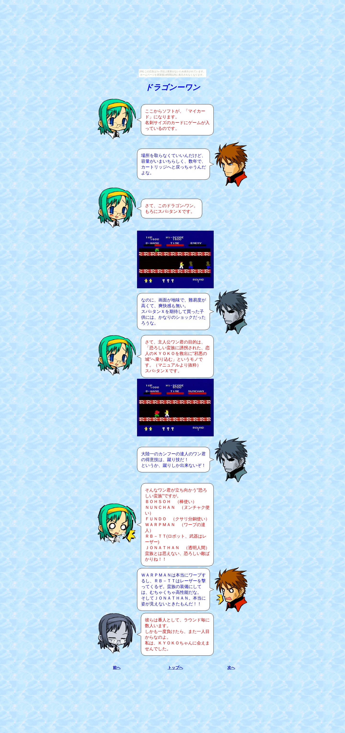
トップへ (175, 668)
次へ (231, 668)
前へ (117, 668)
